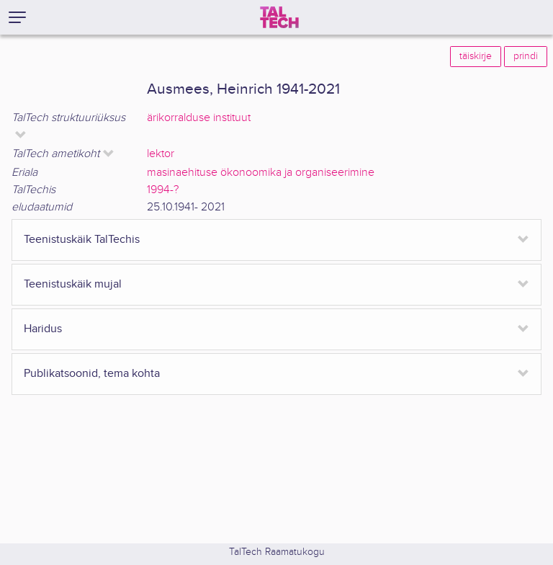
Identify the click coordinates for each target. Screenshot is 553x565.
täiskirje (475, 56)
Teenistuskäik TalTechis (82, 239)
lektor (160, 154)
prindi (525, 56)
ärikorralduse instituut (199, 118)
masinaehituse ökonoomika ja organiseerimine (260, 172)
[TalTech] (279, 17)
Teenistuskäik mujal (73, 284)
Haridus (43, 329)
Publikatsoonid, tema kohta (92, 374)
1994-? (163, 190)
